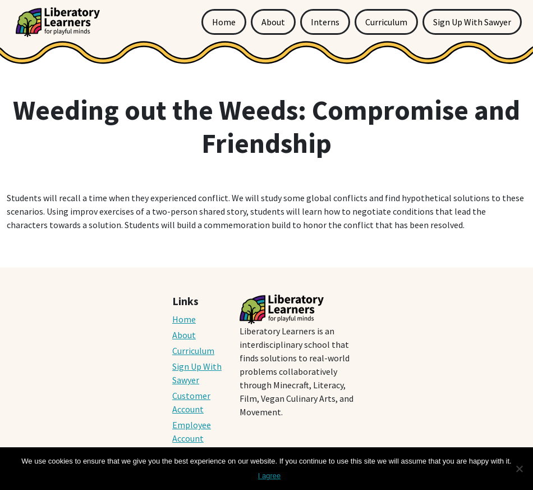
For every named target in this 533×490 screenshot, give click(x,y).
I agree (269, 475)
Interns (325, 22)
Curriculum (386, 22)
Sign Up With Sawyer (472, 22)
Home (224, 22)
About (273, 22)
